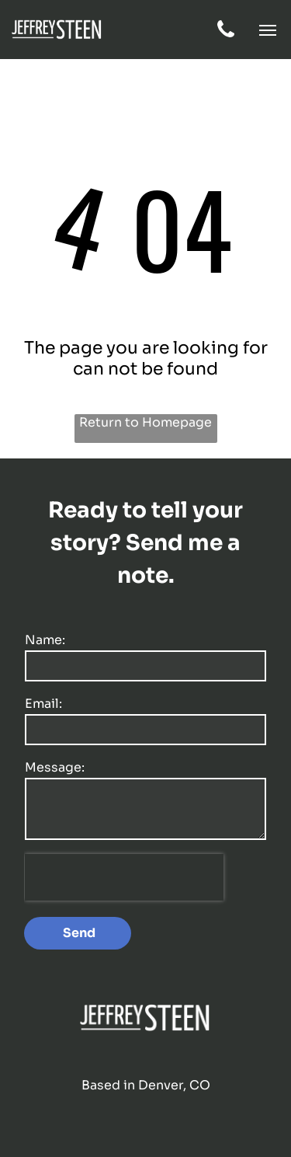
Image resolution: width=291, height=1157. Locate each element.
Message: (55, 767)
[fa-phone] (226, 36)
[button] (267, 30)
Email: (43, 703)
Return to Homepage (145, 422)
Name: (45, 640)
